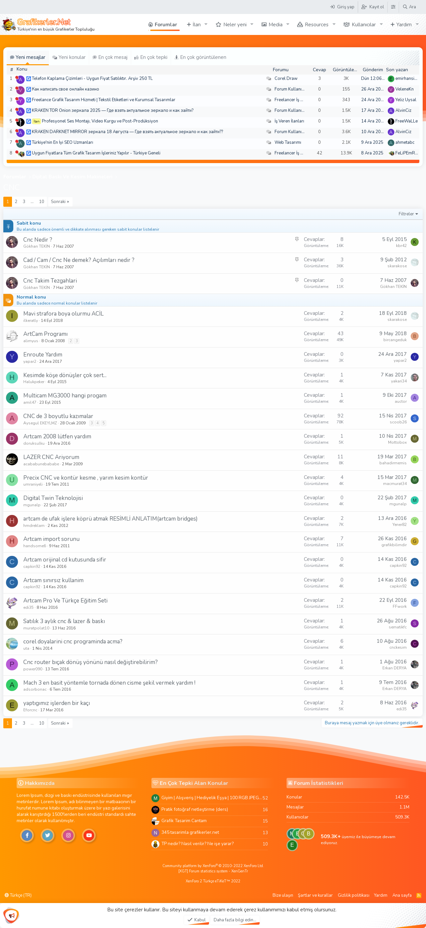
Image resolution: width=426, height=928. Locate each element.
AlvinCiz (403, 111)
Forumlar (166, 24)
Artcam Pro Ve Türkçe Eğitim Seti (65, 600)
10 (41, 202)
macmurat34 (395, 483)
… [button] (32, 202)
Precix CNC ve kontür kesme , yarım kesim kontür (85, 478)
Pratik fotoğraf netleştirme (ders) (194, 809)
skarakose (397, 266)
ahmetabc (404, 142)
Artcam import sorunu (51, 539)
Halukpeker (33, 381)
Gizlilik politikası (353, 895)
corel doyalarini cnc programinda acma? (72, 641)
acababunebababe (41, 464)
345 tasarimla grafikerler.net (190, 832)
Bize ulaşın (283, 895)
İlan (197, 24)
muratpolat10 (36, 628)
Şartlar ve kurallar (315, 895)
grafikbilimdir (394, 545)
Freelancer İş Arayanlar (297, 100)
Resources (316, 24)
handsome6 (34, 546)
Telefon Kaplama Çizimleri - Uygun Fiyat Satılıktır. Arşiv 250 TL (92, 79)
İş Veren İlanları (289, 121)
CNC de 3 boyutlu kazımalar (58, 416)
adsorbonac (35, 689)
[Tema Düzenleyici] (393, 7)
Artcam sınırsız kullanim (53, 580)
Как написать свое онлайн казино (65, 89)
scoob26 (398, 422)
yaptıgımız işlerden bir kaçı (56, 703)
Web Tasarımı (288, 142)
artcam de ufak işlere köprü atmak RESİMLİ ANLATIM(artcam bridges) (110, 519)
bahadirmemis (393, 463)
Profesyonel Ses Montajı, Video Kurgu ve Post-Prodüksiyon (100, 121)
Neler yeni (235, 24)
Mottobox (397, 442)
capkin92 (31, 566)
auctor (401, 401)
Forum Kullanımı (290, 89)
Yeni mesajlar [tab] (27, 57)
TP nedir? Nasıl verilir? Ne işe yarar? (197, 843)
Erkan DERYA (394, 668)
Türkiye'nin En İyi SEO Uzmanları (62, 142)
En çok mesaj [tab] (110, 57)
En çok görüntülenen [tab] (200, 57)
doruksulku (34, 443)
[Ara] (409, 7)
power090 (32, 669)
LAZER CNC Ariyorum (51, 457)
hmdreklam (34, 525)
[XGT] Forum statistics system (213, 871)
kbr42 (401, 245)
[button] (206, 24)
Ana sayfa (402, 895)
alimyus (30, 341)
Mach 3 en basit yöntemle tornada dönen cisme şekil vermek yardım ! (109, 683)
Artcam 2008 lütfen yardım (57, 436)
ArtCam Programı (45, 334)
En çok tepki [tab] (150, 57)
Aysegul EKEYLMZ (40, 423)
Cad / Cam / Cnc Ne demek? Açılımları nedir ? (78, 260)
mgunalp (32, 505)
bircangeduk (395, 340)
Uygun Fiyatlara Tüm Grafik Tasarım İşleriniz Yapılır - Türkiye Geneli (96, 153)
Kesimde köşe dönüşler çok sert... (64, 375)
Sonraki (58, 202)
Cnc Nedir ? (37, 240)
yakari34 (399, 381)
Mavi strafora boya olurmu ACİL (63, 314)
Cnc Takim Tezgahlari (50, 281)
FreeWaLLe (406, 121)
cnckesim (398, 647)
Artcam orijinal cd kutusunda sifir (64, 560)
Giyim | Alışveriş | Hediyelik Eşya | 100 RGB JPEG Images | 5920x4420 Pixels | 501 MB (212, 798)
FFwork (400, 606)
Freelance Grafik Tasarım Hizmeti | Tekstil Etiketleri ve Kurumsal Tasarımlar (103, 100)
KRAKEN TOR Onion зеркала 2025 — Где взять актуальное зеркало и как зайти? (112, 111)
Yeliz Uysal (405, 100)
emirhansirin (407, 79)
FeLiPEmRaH (408, 153)
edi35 (28, 607)
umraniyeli (33, 484)
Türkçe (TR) (18, 895)
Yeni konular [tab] (69, 57)
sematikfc (398, 627)
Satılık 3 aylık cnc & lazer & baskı (64, 621)
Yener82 (399, 524)
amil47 (29, 402)
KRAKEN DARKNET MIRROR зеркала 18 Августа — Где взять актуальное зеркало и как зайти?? (127, 132)
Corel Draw (286, 79)
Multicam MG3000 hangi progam (64, 395)
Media (276, 24)
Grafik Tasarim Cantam (184, 820)
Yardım (404, 24)
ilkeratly (30, 320)
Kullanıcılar (364, 24)
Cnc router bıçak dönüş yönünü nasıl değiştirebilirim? (90, 662)
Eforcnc (30, 710)
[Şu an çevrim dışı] (17, 77)
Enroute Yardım (42, 354)
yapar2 (29, 361)
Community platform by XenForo (213, 865)
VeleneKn (404, 89)
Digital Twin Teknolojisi (53, 498)
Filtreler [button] (406, 214)
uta (26, 648)
